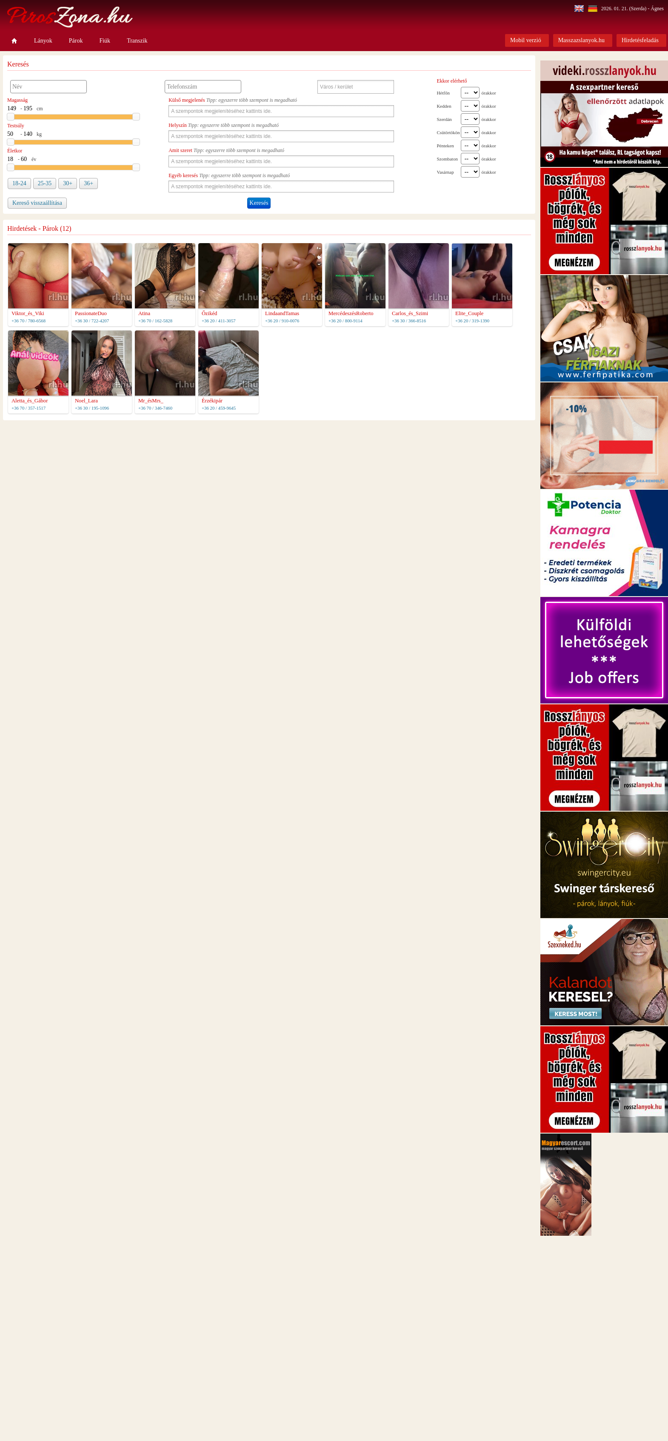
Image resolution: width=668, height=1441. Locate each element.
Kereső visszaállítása (37, 203)
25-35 (45, 183)
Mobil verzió (525, 40)
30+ (67, 183)
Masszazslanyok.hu (581, 40)
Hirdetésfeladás (640, 40)
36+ (88, 183)
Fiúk (104, 40)
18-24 (19, 183)
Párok (76, 40)
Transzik (137, 40)
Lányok (43, 40)
